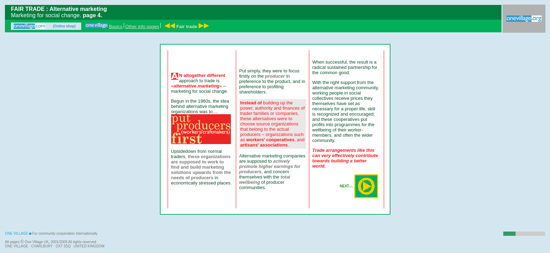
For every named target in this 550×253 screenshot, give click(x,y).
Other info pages (142, 26)
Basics (115, 26)
